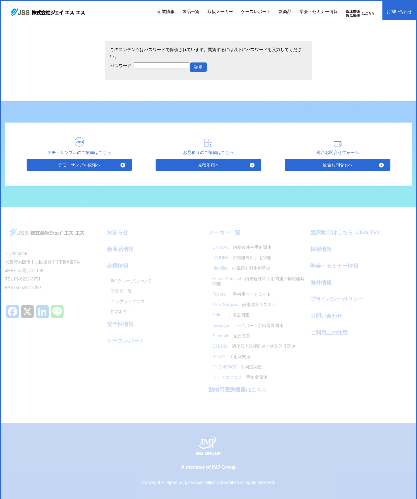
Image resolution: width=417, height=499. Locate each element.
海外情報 (321, 282)
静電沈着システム (244, 304)
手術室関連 (230, 315)
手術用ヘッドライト (242, 294)
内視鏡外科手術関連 (241, 247)
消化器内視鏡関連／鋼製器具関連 (253, 346)
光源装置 (231, 336)
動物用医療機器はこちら (237, 390)
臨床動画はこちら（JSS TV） (346, 232)
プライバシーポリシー (337, 299)
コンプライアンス (128, 301)
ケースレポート (256, 11)
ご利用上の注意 (329, 332)
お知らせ (117, 232)
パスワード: (149, 66)
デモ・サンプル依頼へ (79, 164)
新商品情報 (120, 249)
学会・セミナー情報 (318, 11)
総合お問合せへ (337, 164)
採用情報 (321, 249)
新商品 (285, 11)
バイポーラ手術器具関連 (247, 325)
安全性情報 (120, 324)
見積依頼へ (208, 164)
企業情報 (117, 266)
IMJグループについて (131, 281)
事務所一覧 (121, 291)
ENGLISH (120, 312)
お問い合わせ (399, 11)
